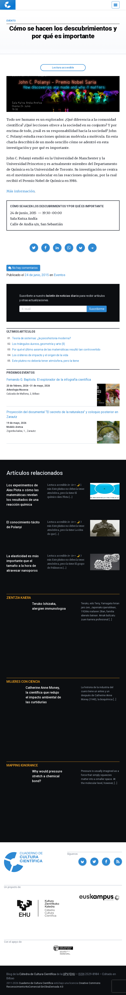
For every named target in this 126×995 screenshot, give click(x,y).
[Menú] (116, 4)
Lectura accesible (63, 67)
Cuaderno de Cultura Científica (36, 983)
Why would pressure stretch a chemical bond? (47, 776)
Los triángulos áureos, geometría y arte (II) (38, 343)
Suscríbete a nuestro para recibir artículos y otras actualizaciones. (62, 298)
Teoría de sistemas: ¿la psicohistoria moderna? (41, 338)
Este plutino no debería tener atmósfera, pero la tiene (45, 360)
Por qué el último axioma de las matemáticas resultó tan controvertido (56, 349)
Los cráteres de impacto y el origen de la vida (40, 355)
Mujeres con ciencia (23, 682)
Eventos (59, 275)
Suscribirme (96, 308)
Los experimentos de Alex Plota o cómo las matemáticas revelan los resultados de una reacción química (22, 494)
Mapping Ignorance (22, 765)
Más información (20, 191)
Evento (11, 20)
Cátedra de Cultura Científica (37, 974)
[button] (34, 247)
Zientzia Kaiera (18, 598)
